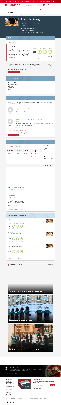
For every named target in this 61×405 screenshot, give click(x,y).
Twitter (16, 209)
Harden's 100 (34, 9)
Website (21, 189)
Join (54, 4)
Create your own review (14, 71)
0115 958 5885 (11, 189)
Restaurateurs (10, 400)
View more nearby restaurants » (15, 258)
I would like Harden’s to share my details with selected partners (42, 387)
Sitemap (20, 398)
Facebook (10, 209)
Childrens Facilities (12, 82)
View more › (50, 264)
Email (17, 189)
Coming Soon (41, 9)
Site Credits (9, 404)
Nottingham (21, 15)
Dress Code (10, 86)
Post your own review (13, 135)
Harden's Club (20, 9)
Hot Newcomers (48, 9)
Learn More (13, 373)
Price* (34, 48)
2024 (10, 42)
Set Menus (11, 146)
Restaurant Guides (11, 9)
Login (50, 4)
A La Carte (18, 146)
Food (40, 48)
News (8, 12)
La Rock (9, 219)
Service (44, 48)
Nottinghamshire (15, 15)
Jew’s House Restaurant (13, 245)
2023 (14, 42)
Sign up (52, 385)
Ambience (50, 48)
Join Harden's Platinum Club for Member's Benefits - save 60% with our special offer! (31, 1)
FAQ (25, 398)
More (11, 12)
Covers (9, 89)
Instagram (21, 209)
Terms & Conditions (33, 398)
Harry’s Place (10, 232)
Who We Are (27, 9)
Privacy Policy (43, 398)
